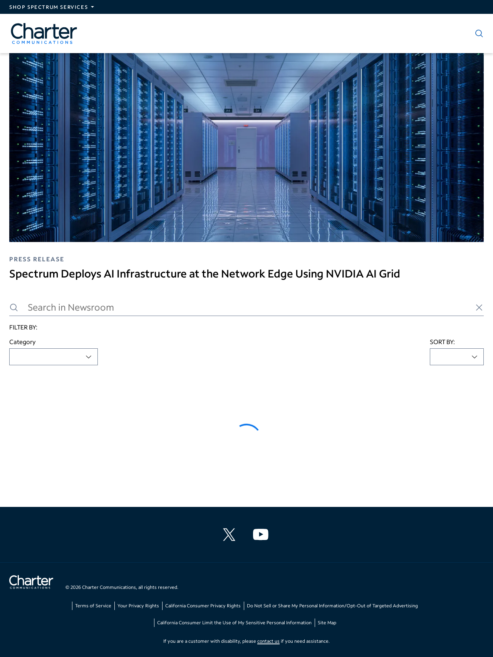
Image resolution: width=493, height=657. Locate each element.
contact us (268, 641)
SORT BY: (442, 342)
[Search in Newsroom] (246, 307)
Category (22, 342)
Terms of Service (93, 606)
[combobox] (53, 356)
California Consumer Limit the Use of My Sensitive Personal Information (234, 622)
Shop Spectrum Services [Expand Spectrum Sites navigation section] (48, 7)
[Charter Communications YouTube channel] (262, 534)
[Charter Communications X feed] (230, 534)
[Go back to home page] (31, 583)
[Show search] (477, 33)
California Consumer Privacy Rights (203, 606)
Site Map (327, 622)
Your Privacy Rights (138, 606)
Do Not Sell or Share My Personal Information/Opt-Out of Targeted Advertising (332, 606)
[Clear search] (479, 307)
